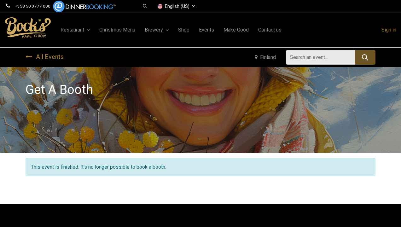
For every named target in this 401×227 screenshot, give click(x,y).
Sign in (388, 30)
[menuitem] (117, 30)
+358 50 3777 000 (32, 6)
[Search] (365, 57)
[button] (144, 6)
